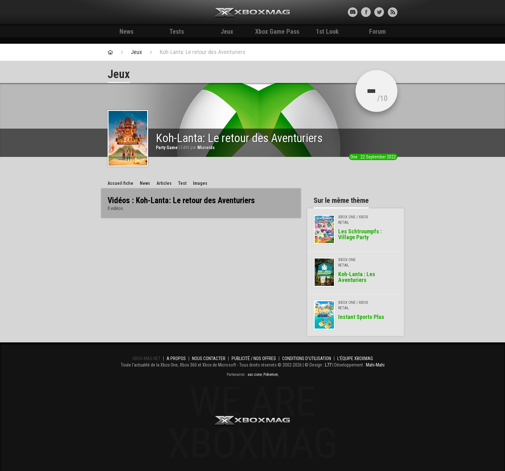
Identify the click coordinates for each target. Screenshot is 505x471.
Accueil (120, 183)
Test (182, 183)
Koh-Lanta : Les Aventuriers (356, 277)
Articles (164, 183)
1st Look (327, 31)
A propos (176, 358)
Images (200, 183)
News (126, 31)
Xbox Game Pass (277, 31)
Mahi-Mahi (375, 364)
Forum (377, 31)
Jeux (227, 31)
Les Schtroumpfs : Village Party (360, 234)
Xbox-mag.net (253, 13)
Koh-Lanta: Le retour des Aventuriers (202, 52)
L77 (328, 364)
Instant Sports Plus (361, 316)
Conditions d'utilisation (306, 358)
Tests (176, 31)
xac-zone (255, 374)
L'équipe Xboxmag (355, 358)
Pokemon (270, 374)
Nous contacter (208, 358)
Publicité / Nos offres (254, 358)
